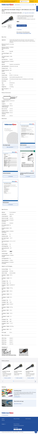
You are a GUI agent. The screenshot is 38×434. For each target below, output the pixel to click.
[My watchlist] (37, 10)
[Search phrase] (24, 5)
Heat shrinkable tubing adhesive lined (24, 33)
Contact (3, 424)
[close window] (35, 1)
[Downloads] (37, 9)
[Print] (37, 7)
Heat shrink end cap (17, 403)
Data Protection (28, 418)
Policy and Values (17, 418)
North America (24, 1)
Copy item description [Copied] (28, 13)
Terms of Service (16, 423)
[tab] (19, 37)
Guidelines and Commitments (19, 425)
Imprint (3, 418)
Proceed (31, 1)
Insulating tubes (17, 396)
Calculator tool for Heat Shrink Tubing (9, 352)
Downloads (19, 29)
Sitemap (3, 420)
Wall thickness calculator (23, 352)
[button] (35, 381)
